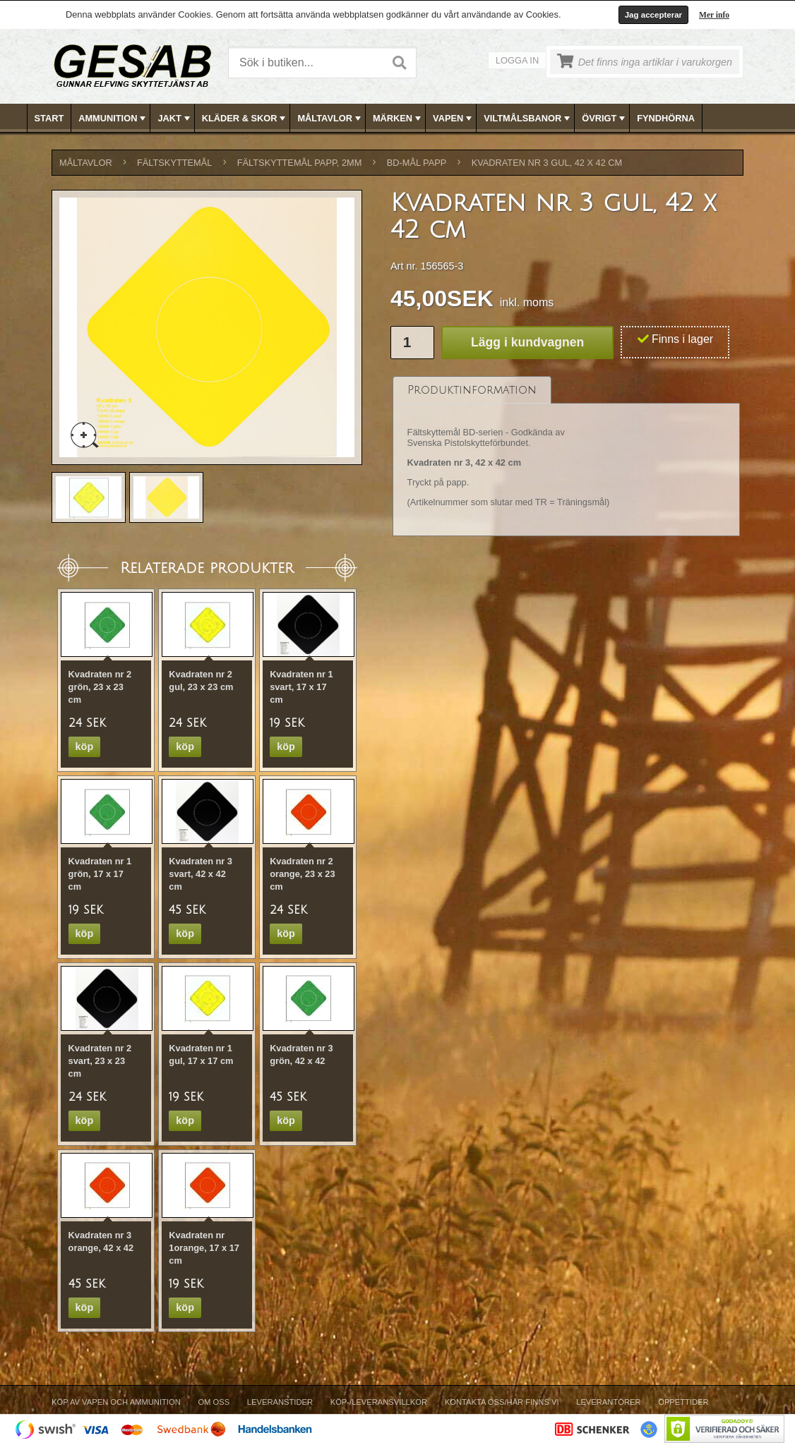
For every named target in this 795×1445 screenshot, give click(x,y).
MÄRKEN (398, 118)
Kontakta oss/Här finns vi (502, 1402)
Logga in (517, 60)
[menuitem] (50, 118)
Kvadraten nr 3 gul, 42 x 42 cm (547, 162)
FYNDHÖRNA (666, 118)
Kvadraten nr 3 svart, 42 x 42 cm (200, 874)
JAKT (174, 118)
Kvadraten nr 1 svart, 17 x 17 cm (301, 687)
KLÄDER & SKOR (245, 118)
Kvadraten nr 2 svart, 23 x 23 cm (100, 1061)
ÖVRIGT (605, 118)
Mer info (714, 15)
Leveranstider (280, 1402)
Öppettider (683, 1402)
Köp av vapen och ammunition (116, 1402)
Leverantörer (608, 1402)
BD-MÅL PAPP (417, 162)
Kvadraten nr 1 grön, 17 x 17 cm (100, 874)
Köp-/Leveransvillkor (378, 1402)
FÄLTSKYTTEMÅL (174, 162)
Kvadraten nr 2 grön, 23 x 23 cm (100, 687)
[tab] (472, 390)
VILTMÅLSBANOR (528, 118)
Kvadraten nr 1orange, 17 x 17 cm (204, 1248)
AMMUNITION (113, 118)
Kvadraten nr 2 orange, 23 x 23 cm (302, 874)
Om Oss (213, 1402)
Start (49, 118)
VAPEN (453, 118)
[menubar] (398, 118)
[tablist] (566, 456)
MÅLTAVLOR (330, 118)
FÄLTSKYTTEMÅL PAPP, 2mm (299, 162)
